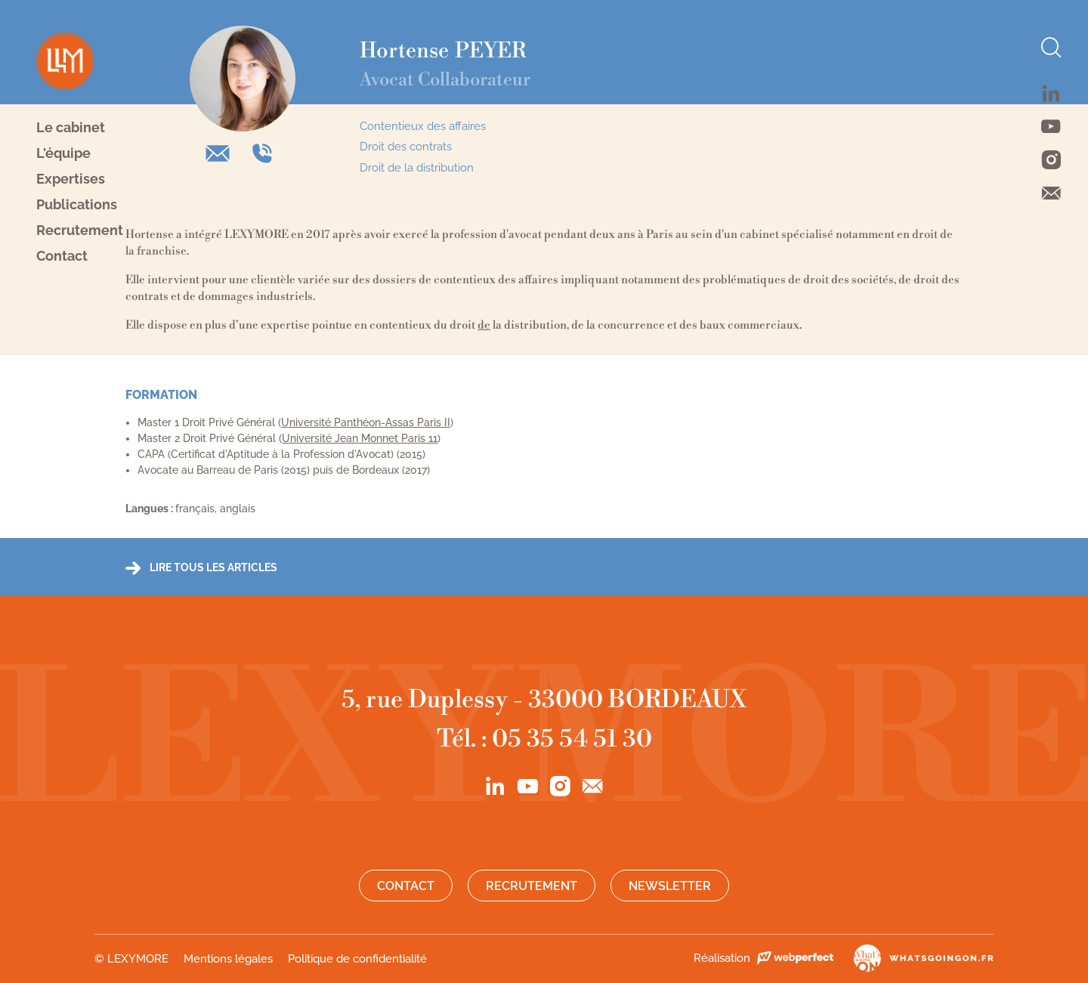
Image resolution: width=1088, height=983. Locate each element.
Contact (62, 256)
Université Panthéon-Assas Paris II (365, 422)
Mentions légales (228, 959)
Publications (76, 204)
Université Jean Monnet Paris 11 (359, 438)
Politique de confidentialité (357, 959)
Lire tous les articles (213, 567)
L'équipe (63, 153)
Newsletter (670, 886)
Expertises (70, 179)
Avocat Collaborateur (445, 80)
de (484, 325)
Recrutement (79, 230)
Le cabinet (70, 127)
